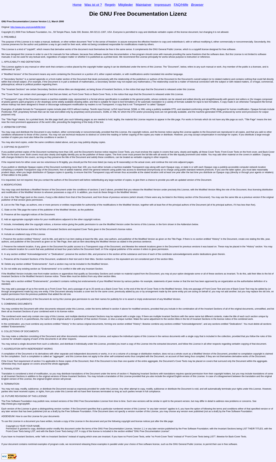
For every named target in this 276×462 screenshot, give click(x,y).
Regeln (110, 5)
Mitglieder (125, 5)
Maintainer (144, 5)
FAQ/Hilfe (181, 5)
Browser (197, 5)
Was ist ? (93, 5)
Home (77, 5)
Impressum (162, 5)
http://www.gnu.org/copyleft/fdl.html (27, 27)
